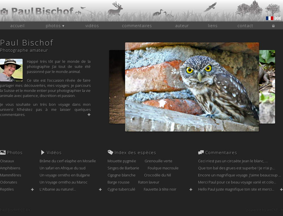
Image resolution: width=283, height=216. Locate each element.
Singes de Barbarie (123, 167)
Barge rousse (119, 182)
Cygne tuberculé (121, 189)
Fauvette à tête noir (160, 189)
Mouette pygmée (122, 160)
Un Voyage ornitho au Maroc (63, 182)
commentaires (137, 25)
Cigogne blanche (122, 175)
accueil (17, 25)
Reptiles (7, 189)
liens (213, 25)
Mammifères (10, 175)
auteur (182, 25)
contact (245, 25)
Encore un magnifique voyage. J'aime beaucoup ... (239, 175)
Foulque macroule (163, 167)
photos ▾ (55, 25)
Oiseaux (7, 160)
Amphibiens (10, 167)
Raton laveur (148, 182)
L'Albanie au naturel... (58, 189)
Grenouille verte (158, 160)
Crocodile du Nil (157, 175)
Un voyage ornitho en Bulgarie (65, 175)
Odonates (8, 182)
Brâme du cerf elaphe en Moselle (68, 160)
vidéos (92, 25)
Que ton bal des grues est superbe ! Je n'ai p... (236, 167)
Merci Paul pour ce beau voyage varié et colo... (237, 182)
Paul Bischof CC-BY (15, 210)
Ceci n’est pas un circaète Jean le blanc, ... (233, 160)
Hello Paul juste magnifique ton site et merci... (236, 189)
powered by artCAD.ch (264, 210)
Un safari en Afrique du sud (62, 167)
